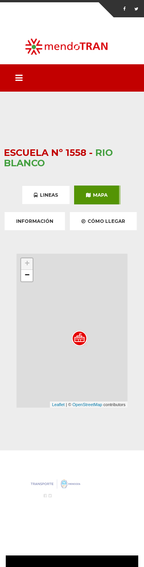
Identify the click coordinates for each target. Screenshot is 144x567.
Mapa (97, 195)
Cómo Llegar (103, 221)
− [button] (27, 275)
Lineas (46, 195)
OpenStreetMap (88, 404)
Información (34, 221)
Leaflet (58, 404)
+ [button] (27, 264)
